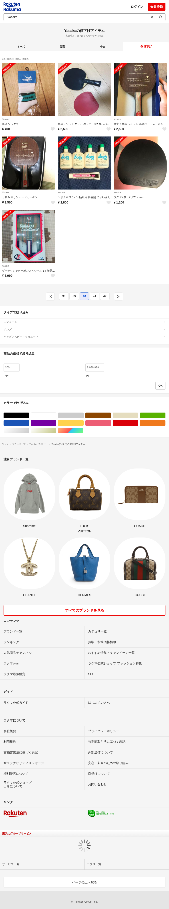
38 (63, 296)
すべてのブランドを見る (84, 610)
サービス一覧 (11, 864)
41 (94, 296)
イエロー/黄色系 (83, 423)
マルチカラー (83, 430)
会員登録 (156, 6)
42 (104, 296)
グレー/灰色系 (83, 415)
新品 (62, 46)
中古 (102, 46)
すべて (21, 46)
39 (74, 296)
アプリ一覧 (94, 864)
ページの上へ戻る (84, 882)
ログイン (137, 6)
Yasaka (5, 119)
